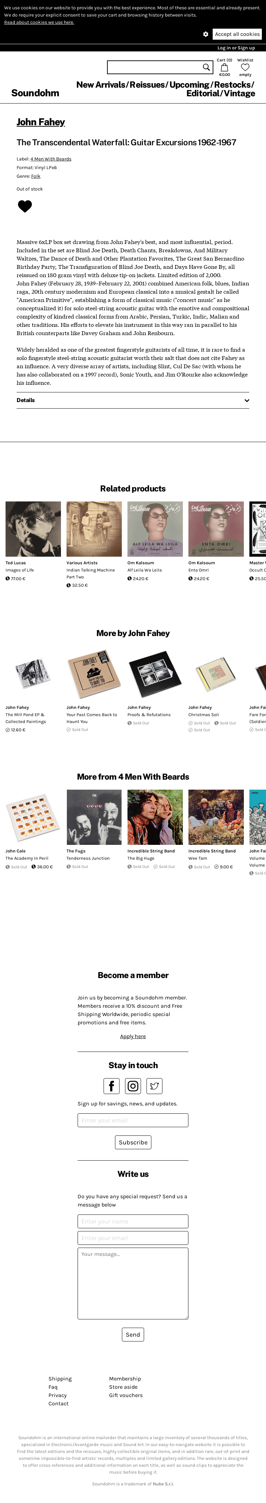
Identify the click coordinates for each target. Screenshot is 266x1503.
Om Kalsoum (140, 562)
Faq (52, 1387)
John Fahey (41, 121)
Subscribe (133, 1142)
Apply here (133, 1036)
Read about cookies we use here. (39, 22)
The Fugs (76, 850)
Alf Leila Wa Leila (144, 570)
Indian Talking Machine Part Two (90, 573)
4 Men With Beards (50, 159)
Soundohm (35, 92)
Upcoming (189, 84)
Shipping (60, 1378)
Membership (125, 1378)
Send (133, 1334)
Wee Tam (197, 858)
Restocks (232, 84)
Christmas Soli (203, 714)
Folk (36, 176)
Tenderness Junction (88, 858)
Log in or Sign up (236, 48)
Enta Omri (198, 570)
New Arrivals (100, 84)
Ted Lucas (16, 562)
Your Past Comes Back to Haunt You (91, 718)
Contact (58, 1403)
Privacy (57, 1395)
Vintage (239, 93)
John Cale (16, 850)
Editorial (202, 93)
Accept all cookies (237, 34)
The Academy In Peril (27, 858)
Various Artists (82, 562)
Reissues (147, 84)
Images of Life (20, 570)
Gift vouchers (126, 1395)
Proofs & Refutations (149, 714)
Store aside (123, 1387)
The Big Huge (140, 858)
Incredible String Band (151, 850)
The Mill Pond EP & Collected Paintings (26, 718)
